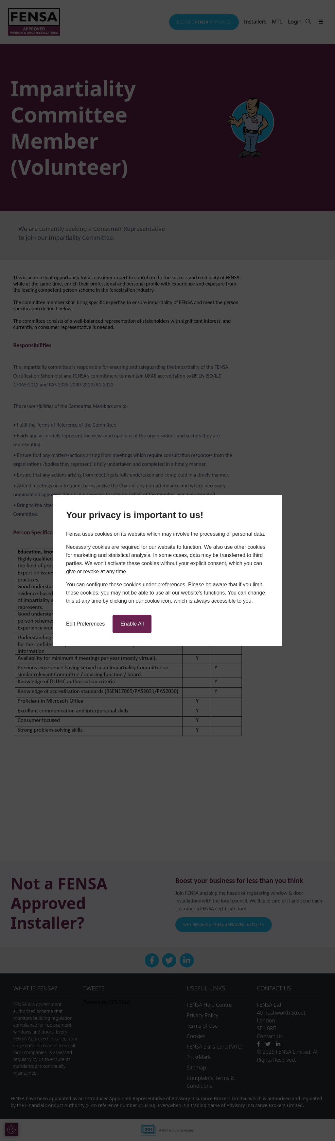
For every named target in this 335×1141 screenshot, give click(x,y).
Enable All (132, 624)
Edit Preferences (85, 624)
